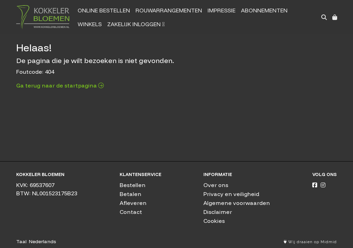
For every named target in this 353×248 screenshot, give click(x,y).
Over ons (215, 185)
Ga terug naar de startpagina (60, 85)
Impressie (221, 10)
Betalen (130, 193)
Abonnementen (264, 10)
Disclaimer (217, 211)
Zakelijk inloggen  (135, 24)
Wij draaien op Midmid (310, 242)
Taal (21, 241)
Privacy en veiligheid (231, 193)
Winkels (90, 24)
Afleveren (133, 202)
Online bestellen (104, 10)
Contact (131, 211)
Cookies (214, 220)
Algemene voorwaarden (236, 202)
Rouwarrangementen (168, 10)
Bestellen (132, 185)
